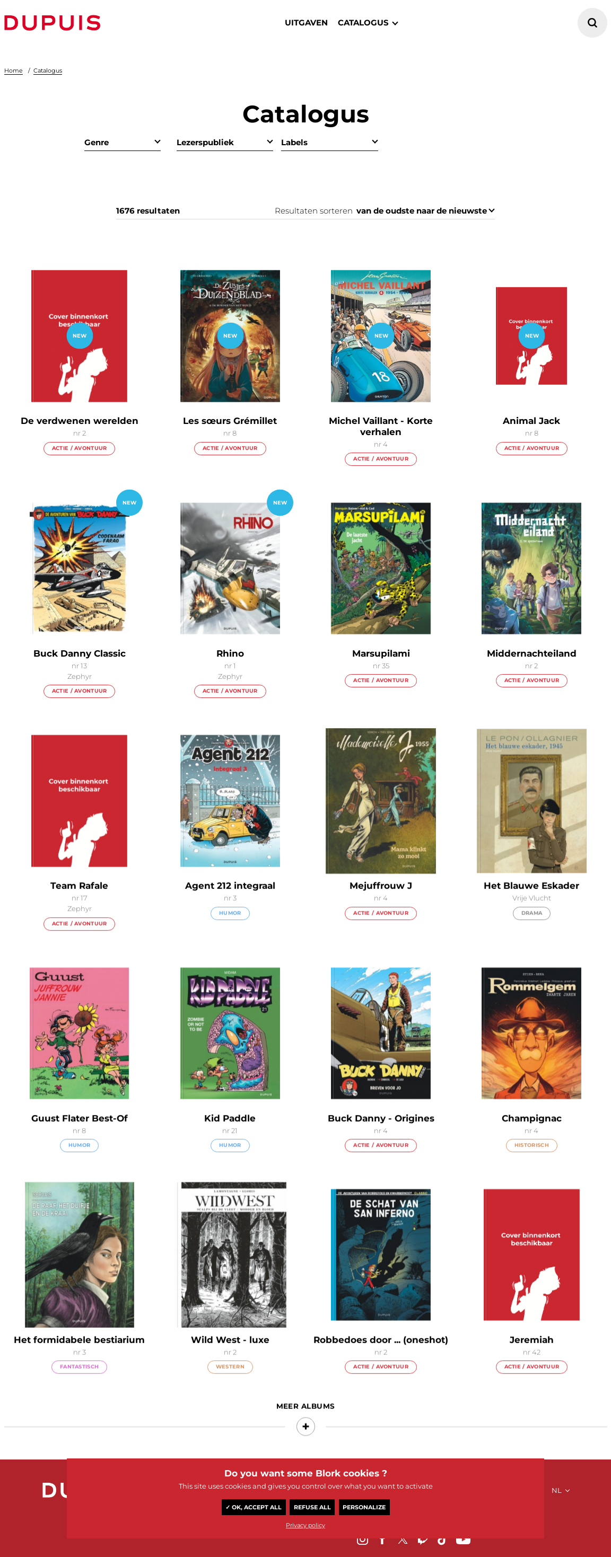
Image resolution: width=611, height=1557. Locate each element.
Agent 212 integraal (230, 903)
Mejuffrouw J (381, 903)
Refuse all (312, 1507)
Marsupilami (381, 653)
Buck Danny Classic (79, 654)
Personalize (364, 1507)
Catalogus (47, 70)
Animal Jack (531, 422)
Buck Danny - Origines (381, 1135)
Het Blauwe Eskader (531, 903)
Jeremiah (532, 1357)
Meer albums (305, 1424)
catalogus (363, 22)
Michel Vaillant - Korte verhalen (381, 426)
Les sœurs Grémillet (230, 421)
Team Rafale (79, 903)
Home (13, 70)
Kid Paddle (230, 1135)
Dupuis (54, 23)
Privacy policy (305, 1525)
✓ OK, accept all (253, 1507)
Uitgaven (306, 22)
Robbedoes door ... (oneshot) (380, 1357)
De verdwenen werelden (79, 420)
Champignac (532, 1135)
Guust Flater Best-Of (79, 1135)
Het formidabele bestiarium (79, 1357)
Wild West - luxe (230, 1357)
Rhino (230, 653)
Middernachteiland (532, 653)
